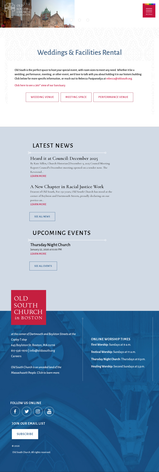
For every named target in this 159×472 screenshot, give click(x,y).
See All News (42, 216)
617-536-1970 (19, 350)
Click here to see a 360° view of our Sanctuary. (40, 85)
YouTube (49, 412)
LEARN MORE (38, 176)
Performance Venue (113, 97)
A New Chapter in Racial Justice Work (67, 187)
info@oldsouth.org (42, 350)
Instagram (38, 412)
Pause (3, 25)
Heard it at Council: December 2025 (64, 158)
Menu (149, 10)
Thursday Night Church (50, 245)
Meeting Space (76, 97)
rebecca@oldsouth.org (119, 78)
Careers (16, 356)
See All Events (43, 266)
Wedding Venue (42, 97)
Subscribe (25, 434)
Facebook (15, 412)
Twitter (27, 412)
